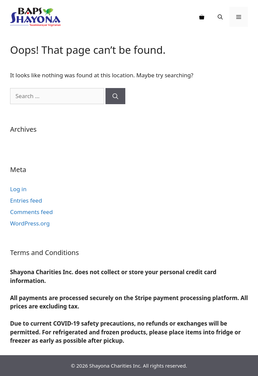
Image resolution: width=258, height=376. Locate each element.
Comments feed (31, 212)
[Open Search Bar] (220, 17)
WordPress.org (30, 223)
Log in (18, 189)
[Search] (115, 96)
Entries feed (26, 200)
